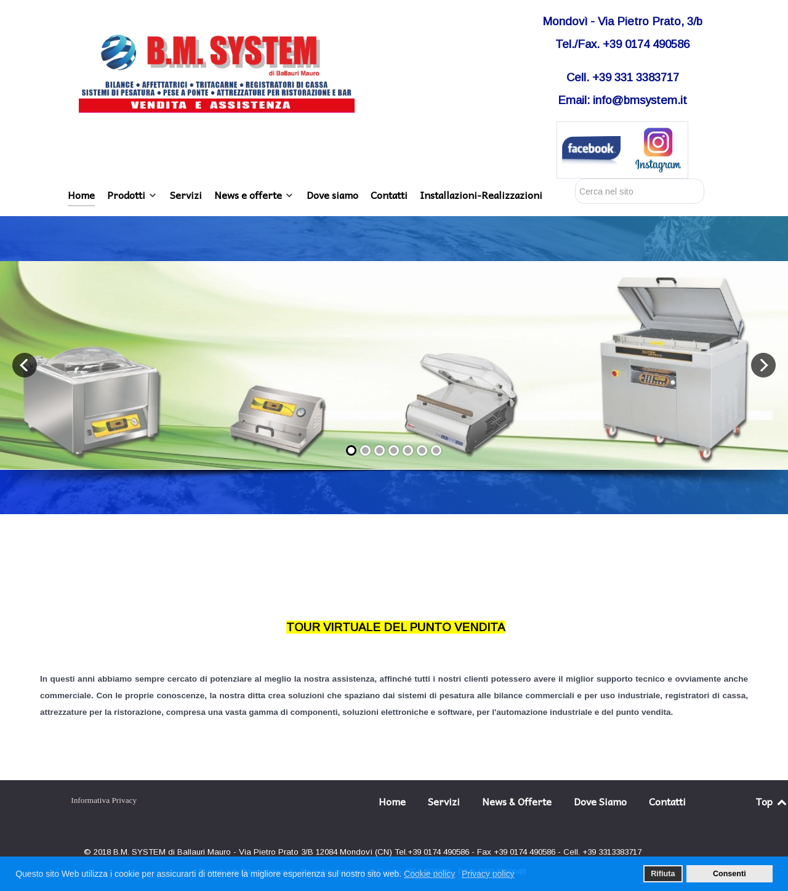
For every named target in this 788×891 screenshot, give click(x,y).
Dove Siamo (600, 801)
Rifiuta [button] (663, 873)
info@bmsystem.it (640, 100)
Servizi (444, 801)
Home (392, 801)
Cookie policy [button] (429, 874)
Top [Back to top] (772, 801)
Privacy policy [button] (488, 874)
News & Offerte (517, 801)
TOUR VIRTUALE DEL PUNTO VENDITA (395, 627)
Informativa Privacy (104, 800)
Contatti (667, 801)
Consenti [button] (729, 873)
